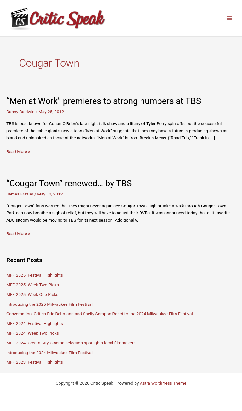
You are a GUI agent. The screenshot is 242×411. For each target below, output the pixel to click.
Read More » (18, 151)
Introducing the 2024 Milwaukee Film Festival (49, 352)
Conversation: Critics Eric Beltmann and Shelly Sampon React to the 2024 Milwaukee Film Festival (99, 313)
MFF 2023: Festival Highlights (34, 361)
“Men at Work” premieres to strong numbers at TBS (103, 101)
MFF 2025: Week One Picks (32, 294)
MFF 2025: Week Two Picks (32, 284)
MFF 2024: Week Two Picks (32, 333)
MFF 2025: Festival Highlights (34, 274)
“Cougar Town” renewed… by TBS (69, 183)
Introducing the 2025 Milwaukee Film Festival (49, 304)
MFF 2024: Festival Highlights (34, 323)
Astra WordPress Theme (163, 383)
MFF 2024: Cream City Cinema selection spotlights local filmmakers (71, 342)
